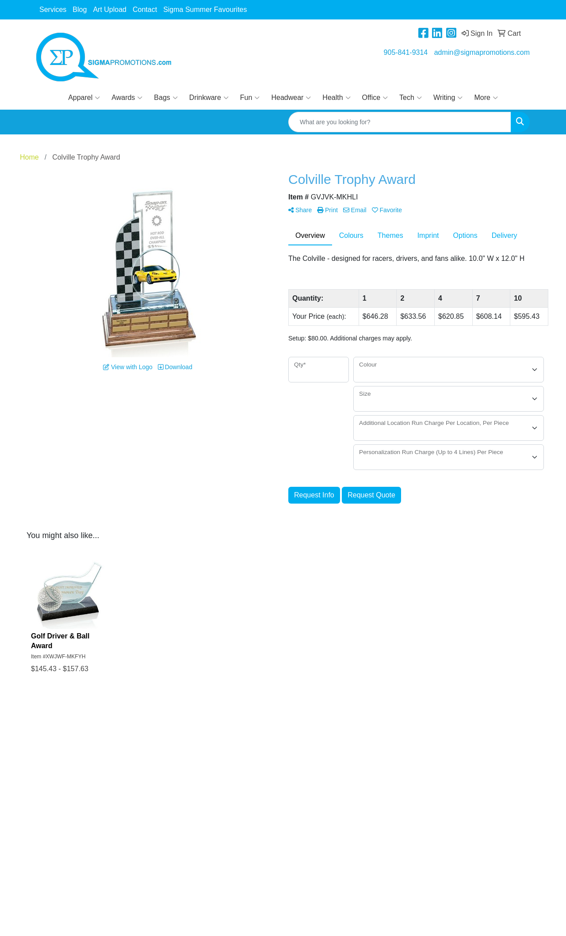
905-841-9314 (406, 52)
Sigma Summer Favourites (205, 9)
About (45, 745)
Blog (80, 9)
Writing (448, 97)
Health (336, 97)
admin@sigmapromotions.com (482, 52)
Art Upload (109, 9)
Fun (250, 97)
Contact (145, 9)
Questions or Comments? (76, 776)
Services (52, 9)
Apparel (84, 97)
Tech (410, 97)
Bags (165, 97)
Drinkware (209, 97)
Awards (126, 97)
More (485, 97)
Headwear (291, 97)
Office (375, 97)
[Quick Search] (399, 122)
